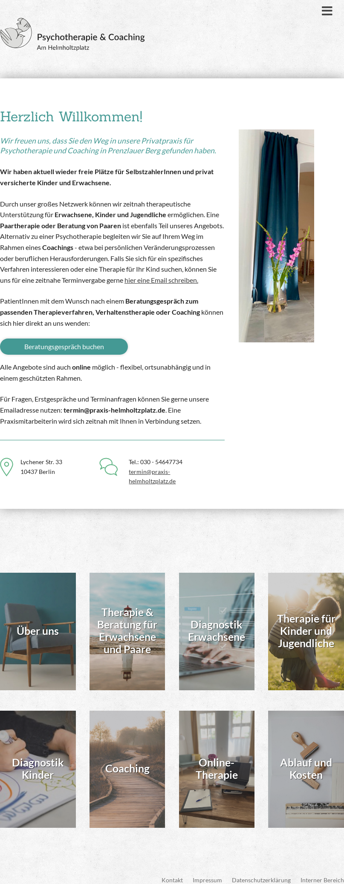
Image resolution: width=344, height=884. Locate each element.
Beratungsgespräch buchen (64, 346)
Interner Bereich (322, 868)
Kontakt (172, 868)
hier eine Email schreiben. (161, 280)
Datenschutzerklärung (261, 868)
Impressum (207, 868)
